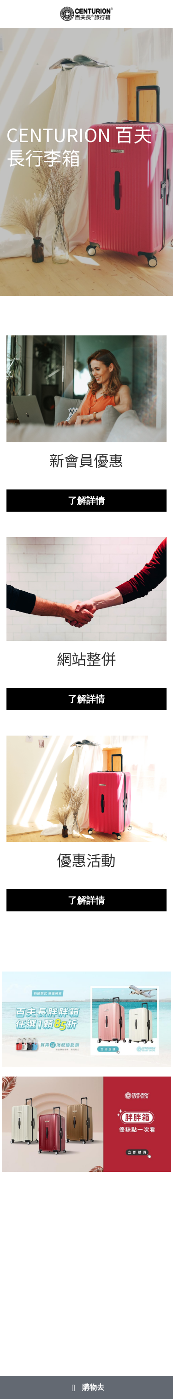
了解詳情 (86, 500)
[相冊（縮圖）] (87, 1019)
